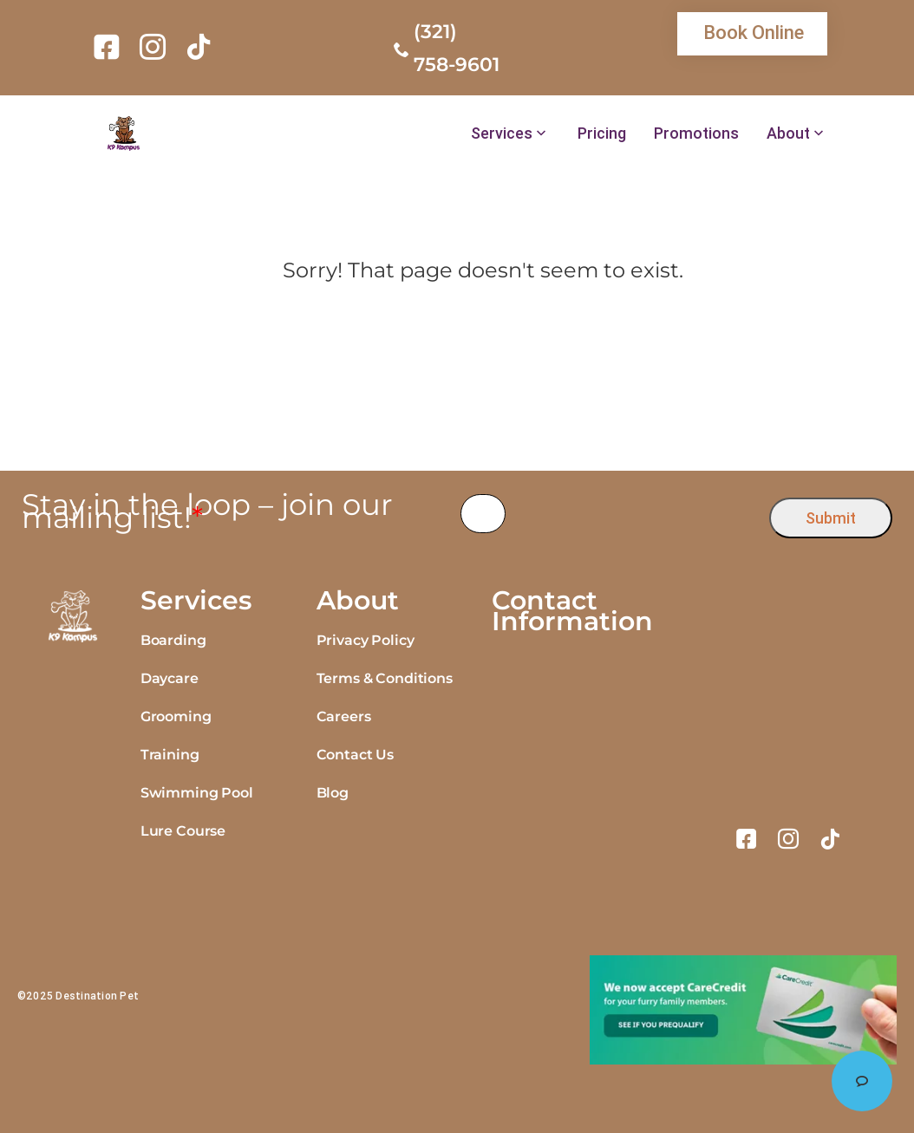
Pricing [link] (602, 133)
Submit (831, 518)
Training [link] (169, 754)
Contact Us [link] (355, 754)
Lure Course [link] (182, 831)
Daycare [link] (169, 678)
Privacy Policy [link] (366, 640)
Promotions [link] (696, 133)
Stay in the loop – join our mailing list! (207, 511)
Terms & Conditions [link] (385, 678)
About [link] (788, 133)
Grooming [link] (176, 716)
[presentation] (637, 513)
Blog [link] (333, 793)
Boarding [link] (173, 640)
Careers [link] (344, 716)
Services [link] (501, 133)
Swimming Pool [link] (196, 793)
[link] (110, 47)
